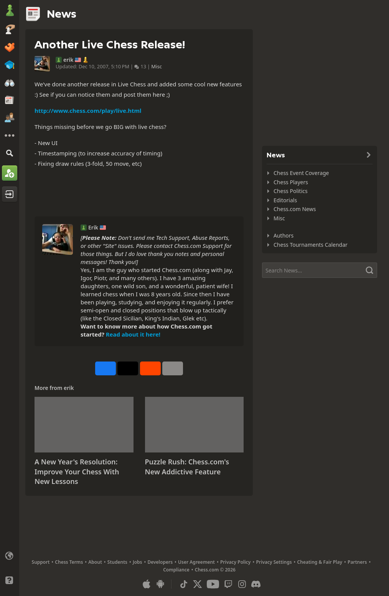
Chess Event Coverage (301, 173)
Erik (93, 228)
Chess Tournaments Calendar (311, 244)
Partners (357, 562)
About (95, 562)
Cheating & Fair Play (320, 562)
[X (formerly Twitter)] (197, 584)
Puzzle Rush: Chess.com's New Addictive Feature (187, 466)
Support (41, 562)
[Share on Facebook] (105, 368)
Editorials (285, 200)
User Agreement (196, 562)
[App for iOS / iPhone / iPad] (146, 584)
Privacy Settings (274, 562)
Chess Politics (291, 191)
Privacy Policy (235, 562)
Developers (160, 562)
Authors (283, 235)
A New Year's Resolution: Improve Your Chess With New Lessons (77, 471)
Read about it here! (133, 334)
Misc (156, 66)
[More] (9, 135)
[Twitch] (228, 584)
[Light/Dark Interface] (9, 568)
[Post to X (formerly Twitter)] (127, 368)
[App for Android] (160, 584)
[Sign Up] (9, 173)
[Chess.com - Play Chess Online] (9, 11)
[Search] (9, 153)
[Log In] (9, 194)
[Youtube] (213, 584)
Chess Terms (69, 562)
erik (68, 60)
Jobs (137, 562)
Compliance (176, 569)
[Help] (9, 580)
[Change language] (9, 556)
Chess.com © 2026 (215, 569)
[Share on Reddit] (150, 368)
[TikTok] (183, 584)
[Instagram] (242, 584)
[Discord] (255, 584)
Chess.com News (295, 209)
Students (117, 562)
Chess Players (291, 182)
